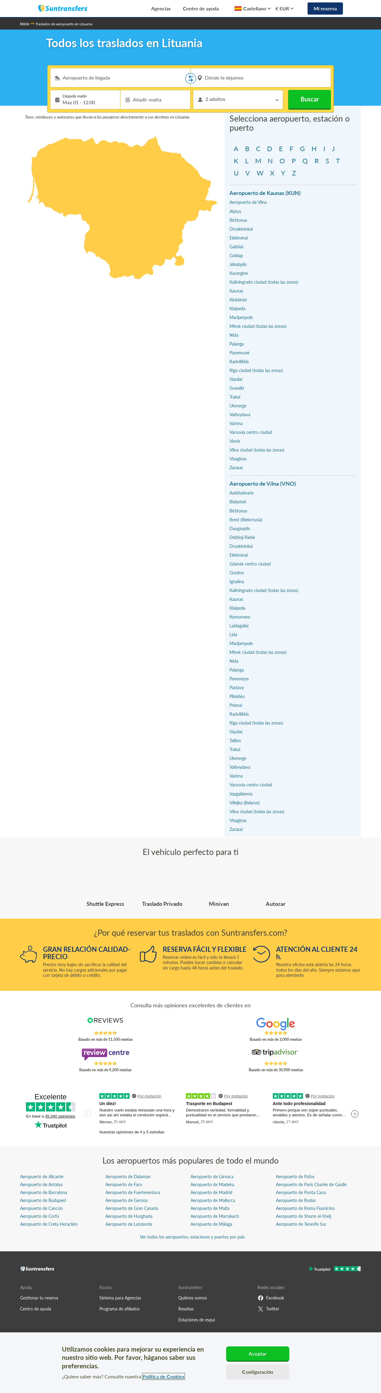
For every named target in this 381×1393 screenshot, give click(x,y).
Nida (234, 335)
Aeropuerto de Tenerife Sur (301, 1224)
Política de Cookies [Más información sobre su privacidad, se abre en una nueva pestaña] (163, 1376)
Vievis (235, 441)
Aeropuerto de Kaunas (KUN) (265, 193)
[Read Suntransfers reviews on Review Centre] (105, 1054)
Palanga (237, 343)
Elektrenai (239, 237)
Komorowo (240, 616)
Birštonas (238, 220)
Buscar (310, 99)
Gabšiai (236, 246)
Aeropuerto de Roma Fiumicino (305, 1208)
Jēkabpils (238, 264)
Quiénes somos (192, 1297)
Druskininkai (241, 229)
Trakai (235, 396)
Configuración (257, 1372)
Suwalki (237, 388)
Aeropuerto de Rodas (296, 1200)
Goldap (236, 255)
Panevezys (239, 678)
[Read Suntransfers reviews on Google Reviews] (276, 1024)
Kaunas (236, 290)
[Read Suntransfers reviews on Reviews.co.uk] (105, 1024)
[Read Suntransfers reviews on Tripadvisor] (276, 1054)
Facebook (271, 1298)
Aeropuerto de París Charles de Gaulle (311, 1184)
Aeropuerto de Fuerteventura (132, 1192)
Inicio (24, 24)
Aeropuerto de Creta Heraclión (49, 1224)
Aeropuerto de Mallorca (212, 1200)
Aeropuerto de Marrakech (214, 1216)
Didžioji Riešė (242, 537)
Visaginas (238, 458)
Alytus (235, 211)
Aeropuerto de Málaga (211, 1224)
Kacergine (239, 273)
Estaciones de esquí (196, 1319)
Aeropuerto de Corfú (39, 1216)
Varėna (236, 423)
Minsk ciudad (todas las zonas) (258, 326)
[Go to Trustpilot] (334, 1269)
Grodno (237, 572)
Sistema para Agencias (120, 1297)
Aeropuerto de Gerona (126, 1200)
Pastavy (237, 687)
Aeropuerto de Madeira (212, 1184)
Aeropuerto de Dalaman (128, 1176)
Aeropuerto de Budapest (43, 1200)
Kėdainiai (238, 299)
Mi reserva (325, 8)
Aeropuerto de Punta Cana (301, 1192)
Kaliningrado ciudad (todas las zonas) (264, 282)
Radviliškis (239, 361)
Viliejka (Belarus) (245, 802)
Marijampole (241, 317)
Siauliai (236, 379)
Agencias (161, 8)
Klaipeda (237, 308)
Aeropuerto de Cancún (41, 1208)
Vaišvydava (240, 414)
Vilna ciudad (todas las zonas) (257, 449)
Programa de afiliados (119, 1308)
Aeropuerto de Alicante (41, 1176)
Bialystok (238, 501)
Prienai (236, 705)
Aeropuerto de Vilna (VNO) (263, 483)
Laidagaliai (239, 625)
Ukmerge (238, 405)
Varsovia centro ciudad (251, 432)
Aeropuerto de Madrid (211, 1192)
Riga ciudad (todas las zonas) (256, 370)
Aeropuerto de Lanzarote (128, 1224)
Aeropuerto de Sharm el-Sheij (303, 1216)
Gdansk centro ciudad (250, 563)
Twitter (268, 1309)
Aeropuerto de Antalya (41, 1184)
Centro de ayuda (201, 8)
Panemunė (240, 352)
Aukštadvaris (242, 492)
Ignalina (237, 581)
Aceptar (257, 1353)
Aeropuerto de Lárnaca (211, 1176)
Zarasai (236, 467)
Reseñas (186, 1308)
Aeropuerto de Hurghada (128, 1216)
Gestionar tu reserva (39, 1297)
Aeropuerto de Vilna (248, 202)
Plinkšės (237, 696)
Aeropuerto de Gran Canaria (131, 1208)
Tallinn (235, 740)
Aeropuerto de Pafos (295, 1176)
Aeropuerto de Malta (210, 1208)
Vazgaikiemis (241, 793)
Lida (233, 634)
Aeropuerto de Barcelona (43, 1192)
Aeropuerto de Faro (123, 1184)
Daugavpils (240, 528)
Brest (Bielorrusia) (246, 519)
